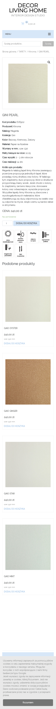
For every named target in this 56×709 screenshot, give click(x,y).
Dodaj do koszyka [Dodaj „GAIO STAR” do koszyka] (14, 509)
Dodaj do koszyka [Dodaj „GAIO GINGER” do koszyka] (14, 426)
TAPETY (22, 51)
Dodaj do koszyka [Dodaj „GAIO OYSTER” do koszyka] (14, 343)
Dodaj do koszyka (26, 223)
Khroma (32, 51)
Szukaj (48, 44)
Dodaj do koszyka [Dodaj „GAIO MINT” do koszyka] (14, 592)
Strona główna (9, 51)
